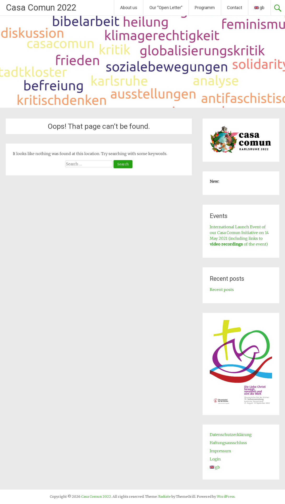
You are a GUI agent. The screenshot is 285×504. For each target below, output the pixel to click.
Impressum (220, 450)
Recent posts (222, 289)
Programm (205, 7)
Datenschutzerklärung (231, 434)
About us (128, 7)
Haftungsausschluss (228, 442)
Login (215, 459)
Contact (234, 7)
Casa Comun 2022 (41, 8)
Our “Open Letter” (165, 7)
